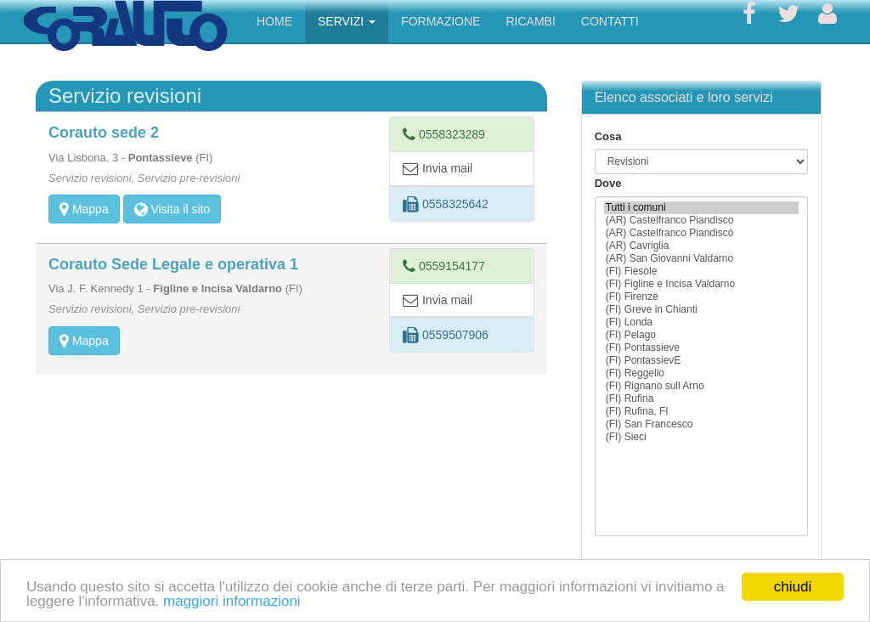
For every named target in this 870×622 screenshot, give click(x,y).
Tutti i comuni (701, 207)
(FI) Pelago (701, 335)
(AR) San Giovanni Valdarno (701, 258)
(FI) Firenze (701, 297)
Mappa (84, 209)
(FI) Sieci (701, 437)
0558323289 (444, 134)
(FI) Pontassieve (701, 348)
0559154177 (444, 266)
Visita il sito (172, 209)
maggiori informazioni (232, 601)
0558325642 (446, 204)
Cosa (608, 136)
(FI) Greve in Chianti (701, 309)
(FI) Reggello (701, 373)
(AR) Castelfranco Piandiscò (701, 233)
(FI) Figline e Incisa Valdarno (701, 284)
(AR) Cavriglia (701, 246)
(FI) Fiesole (701, 271)
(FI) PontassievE (701, 360)
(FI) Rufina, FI (701, 411)
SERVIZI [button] (347, 21)
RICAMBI (530, 21)
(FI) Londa (701, 322)
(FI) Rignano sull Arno (701, 386)
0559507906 (446, 335)
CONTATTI (610, 21)
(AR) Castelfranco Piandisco (701, 220)
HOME (274, 21)
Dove (608, 183)
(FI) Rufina (701, 399)
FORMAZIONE (440, 21)
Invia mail (437, 168)
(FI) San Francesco (701, 424)
